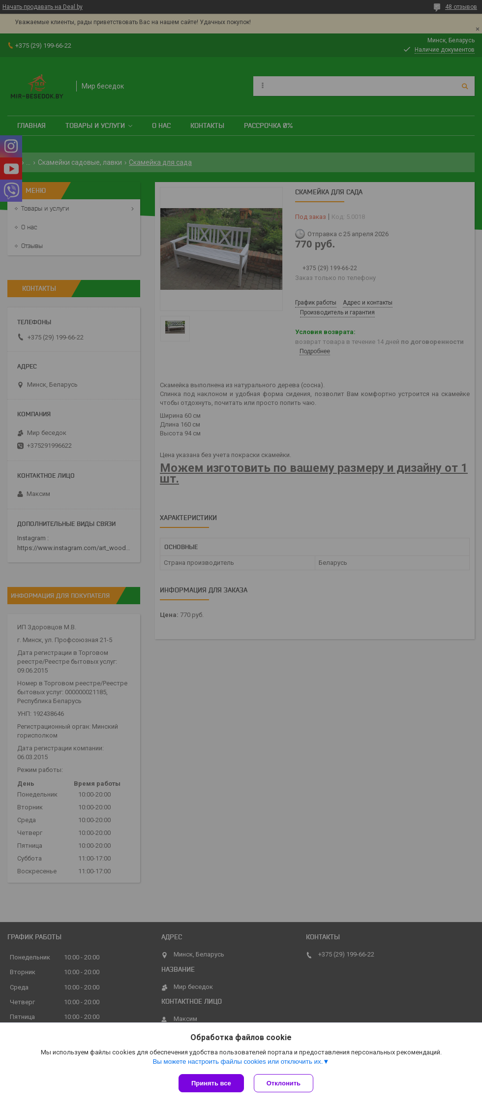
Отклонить (284, 1083)
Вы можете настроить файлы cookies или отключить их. (237, 1061)
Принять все (211, 1083)
